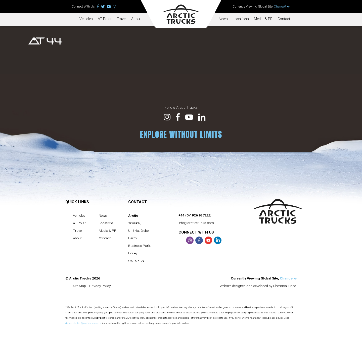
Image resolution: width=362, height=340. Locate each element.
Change (288, 278)
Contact (284, 19)
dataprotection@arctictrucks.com (83, 323)
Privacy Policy (100, 286)
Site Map (79, 286)
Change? (282, 6)
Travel (121, 19)
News (223, 19)
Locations (241, 19)
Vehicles (86, 19)
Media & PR (263, 19)
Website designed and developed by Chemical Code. (258, 286)
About (136, 19)
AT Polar (105, 19)
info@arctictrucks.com (196, 223)
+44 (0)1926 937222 (194, 215)
